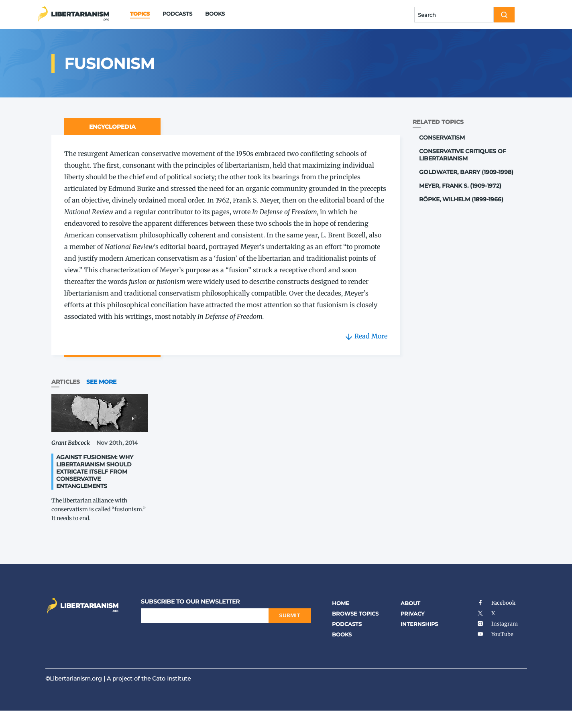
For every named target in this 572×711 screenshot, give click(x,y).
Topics (140, 13)
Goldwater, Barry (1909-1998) (466, 172)
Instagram (497, 623)
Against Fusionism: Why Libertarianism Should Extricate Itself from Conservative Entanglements (94, 472)
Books (215, 13)
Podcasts (177, 13)
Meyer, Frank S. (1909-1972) (460, 185)
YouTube (495, 634)
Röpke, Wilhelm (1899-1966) (461, 199)
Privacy (413, 613)
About (410, 603)
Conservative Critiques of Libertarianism (462, 155)
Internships (419, 624)
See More (101, 381)
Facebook (496, 603)
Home (340, 603)
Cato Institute (171, 678)
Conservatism (442, 137)
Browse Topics (355, 613)
